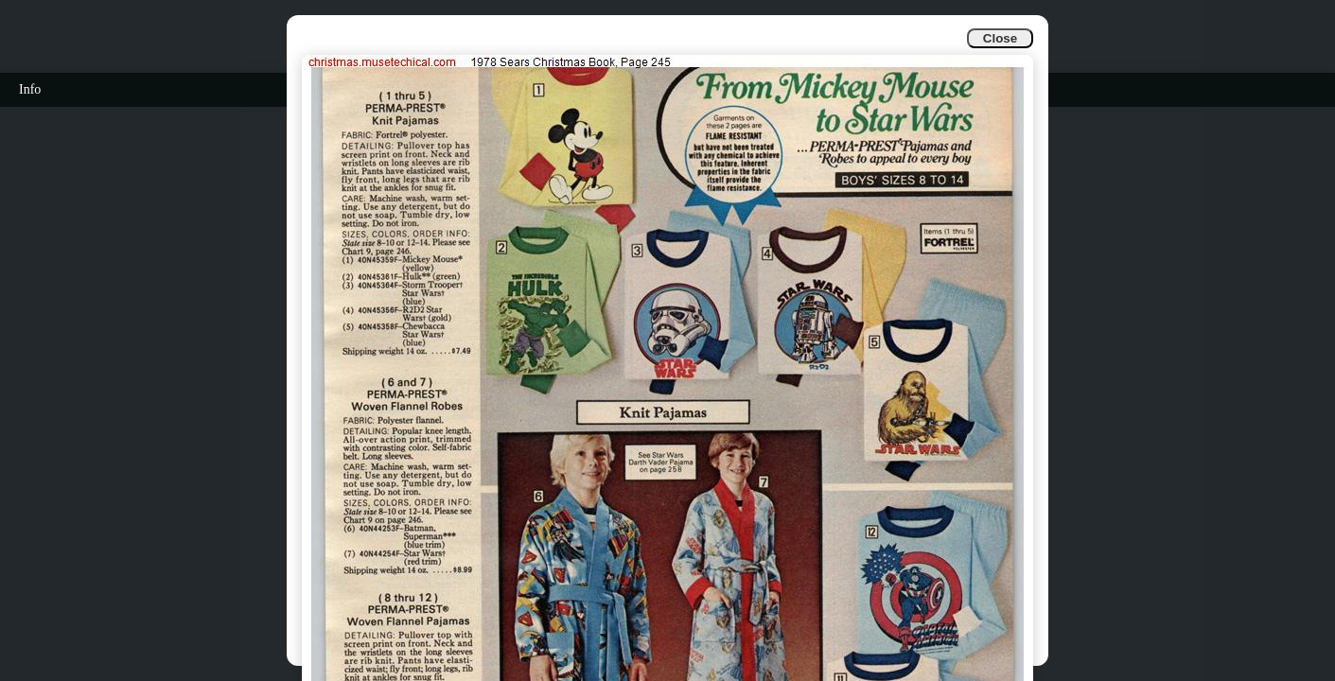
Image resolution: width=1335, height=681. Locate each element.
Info (30, 89)
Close (1000, 38)
